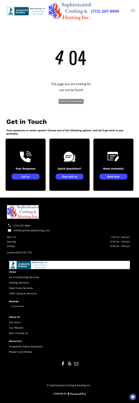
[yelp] (69, 364)
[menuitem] (69, 341)
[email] (76, 364)
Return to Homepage (71, 101)
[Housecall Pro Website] (77, 394)
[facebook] (62, 364)
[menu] (133, 10)
